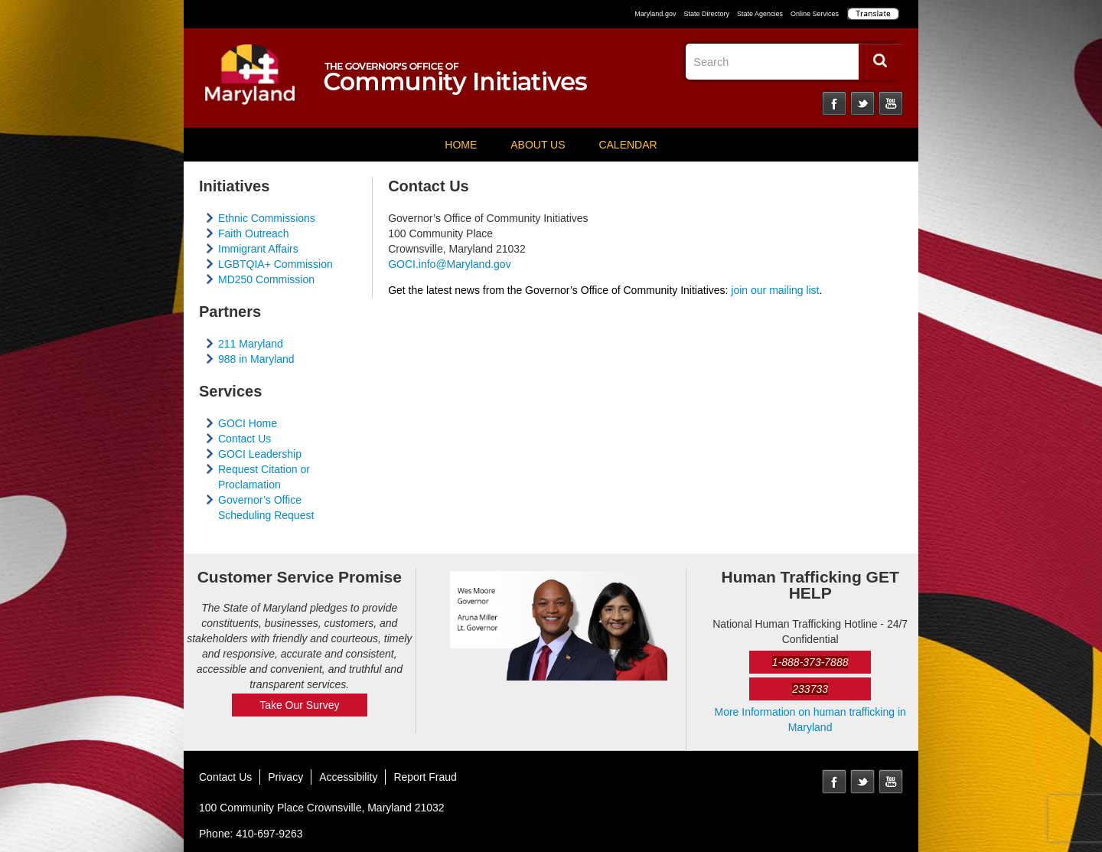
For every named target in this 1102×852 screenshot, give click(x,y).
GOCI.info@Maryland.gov (449, 264)
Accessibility (348, 777)
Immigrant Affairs (258, 249)
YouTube (891, 103)
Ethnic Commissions (266, 218)
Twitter (862, 103)
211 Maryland (250, 344)
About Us (537, 145)
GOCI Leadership (260, 454)
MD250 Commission (266, 279)
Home (461, 145)
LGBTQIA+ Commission (275, 264)
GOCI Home (247, 423)
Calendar (627, 145)
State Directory (706, 14)
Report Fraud (424, 777)
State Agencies (760, 14)
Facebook (834, 103)
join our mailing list (775, 290)
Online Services (815, 14)
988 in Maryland (256, 359)
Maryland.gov (655, 14)
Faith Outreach (253, 233)
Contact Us (244, 439)
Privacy (285, 777)
